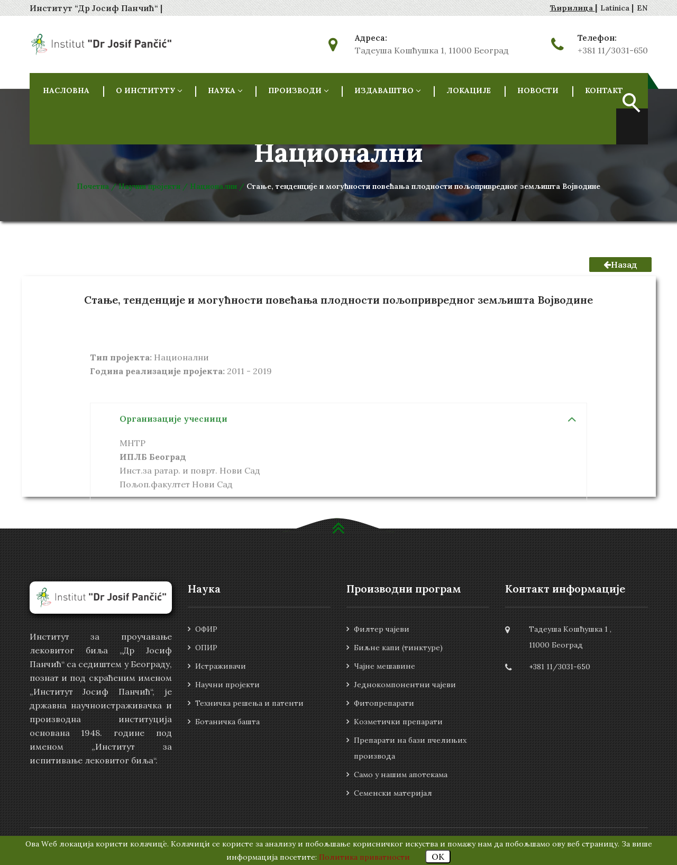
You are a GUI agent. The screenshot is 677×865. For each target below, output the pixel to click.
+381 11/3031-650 (613, 50)
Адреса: (371, 38)
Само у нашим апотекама (400, 774)
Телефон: (597, 38)
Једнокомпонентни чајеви (405, 684)
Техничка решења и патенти (249, 703)
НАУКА (225, 90)
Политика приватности (364, 857)
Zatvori (644, 9)
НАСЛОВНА (66, 90)
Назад (620, 264)
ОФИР (206, 629)
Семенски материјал (393, 793)
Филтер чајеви (381, 629)
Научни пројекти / (154, 186)
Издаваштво (387, 90)
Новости (538, 90)
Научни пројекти (227, 684)
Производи (298, 90)
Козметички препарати (398, 721)
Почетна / (97, 186)
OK (438, 856)
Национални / (218, 186)
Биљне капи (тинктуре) (398, 647)
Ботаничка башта (227, 721)
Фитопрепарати (384, 703)
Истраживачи (220, 666)
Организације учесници (173, 448)
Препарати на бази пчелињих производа (410, 748)
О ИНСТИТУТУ (148, 90)
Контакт (604, 90)
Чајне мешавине (384, 666)
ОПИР (206, 647)
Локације (468, 90)
